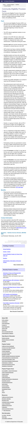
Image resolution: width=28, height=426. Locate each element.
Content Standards (6, 351)
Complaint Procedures (6, 349)
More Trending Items (18, 264)
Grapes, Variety (6, 251)
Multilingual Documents (7, 405)
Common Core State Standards (8, 347)
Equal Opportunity (5, 326)
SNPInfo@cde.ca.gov (21, 227)
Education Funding (6, 354)
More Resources (7, 410)
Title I (3, 390)
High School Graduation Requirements (10, 361)
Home (4, 4)
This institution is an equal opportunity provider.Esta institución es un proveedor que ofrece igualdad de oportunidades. (16, 242)
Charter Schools (5, 374)
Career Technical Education (7, 372)
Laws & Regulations (6, 403)
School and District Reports (7, 408)
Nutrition (17, 4)
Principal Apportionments (7, 382)
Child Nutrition (5, 375)
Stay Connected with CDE (7, 331)
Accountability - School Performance (9, 370)
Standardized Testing (6, 389)
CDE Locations (5, 320)
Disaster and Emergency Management (10, 379)
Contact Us (4, 325)
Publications (4, 407)
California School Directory (7, 397)
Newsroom (4, 330)
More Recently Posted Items (16, 311)
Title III (3, 392)
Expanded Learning (6, 380)
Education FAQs (5, 400)
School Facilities (5, 385)
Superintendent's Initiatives (7, 333)
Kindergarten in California (7, 362)
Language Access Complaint (8, 402)
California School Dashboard (8, 346)
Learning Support (10, 4)
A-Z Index (4, 415)
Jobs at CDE (4, 328)
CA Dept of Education (9, 1)
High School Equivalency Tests (8, 359)
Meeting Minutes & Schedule (8, 339)
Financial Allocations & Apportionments (10, 357)
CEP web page (19, 187)
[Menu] (1, 1)
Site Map (9, 415)
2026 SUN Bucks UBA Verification (11, 280)
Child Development (6, 377)
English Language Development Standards (11, 356)
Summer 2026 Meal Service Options (11, 287)
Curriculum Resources (6, 352)
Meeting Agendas (5, 338)
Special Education (5, 387)
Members (4, 341)
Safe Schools (5, 384)
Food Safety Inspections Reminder (11, 303)
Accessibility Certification (7, 418)
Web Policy (4, 416)
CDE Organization (6, 323)
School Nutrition (7, 5)
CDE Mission (4, 321)
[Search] (27, 1)
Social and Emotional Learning (8, 364)
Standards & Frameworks (7, 366)
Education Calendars (6, 398)
